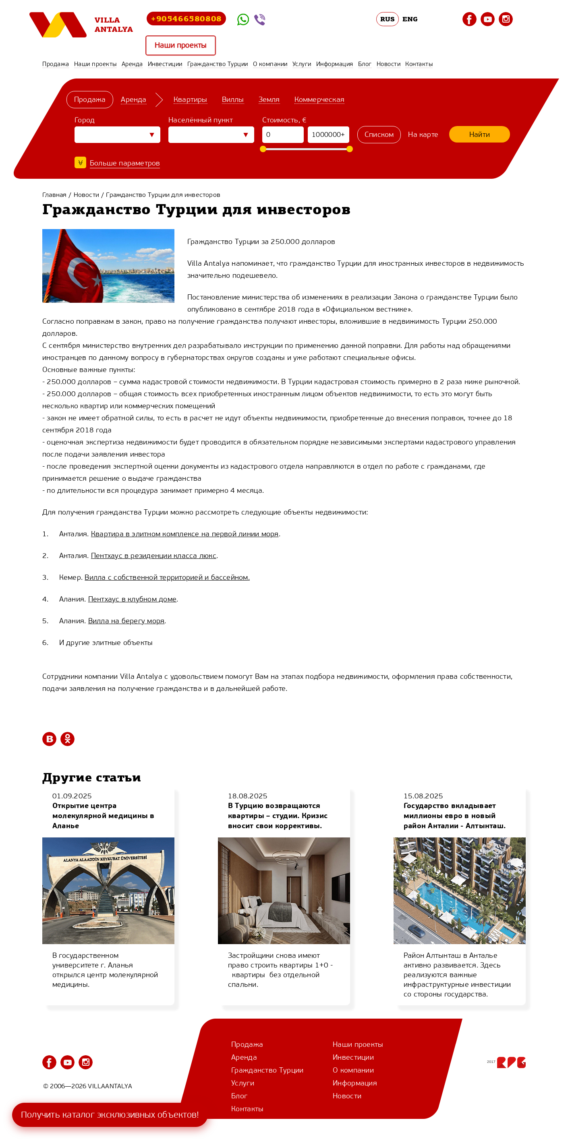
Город (85, 120)
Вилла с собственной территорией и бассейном (166, 577)
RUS (387, 18)
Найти (479, 134)
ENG (410, 18)
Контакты (419, 64)
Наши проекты (180, 45)
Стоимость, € (284, 120)
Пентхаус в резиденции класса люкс (153, 555)
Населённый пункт (200, 120)
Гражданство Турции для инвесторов (163, 194)
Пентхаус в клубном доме (132, 599)
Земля (269, 99)
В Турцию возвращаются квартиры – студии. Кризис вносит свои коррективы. (278, 815)
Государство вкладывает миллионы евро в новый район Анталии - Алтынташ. (455, 815)
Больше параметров (125, 163)
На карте (423, 134)
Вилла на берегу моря (126, 620)
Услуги (301, 64)
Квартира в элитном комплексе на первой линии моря (185, 533)
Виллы (233, 99)
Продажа (55, 64)
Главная (54, 194)
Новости (389, 64)
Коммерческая (319, 99)
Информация (334, 64)
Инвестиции (165, 64)
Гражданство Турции (217, 64)
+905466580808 (186, 18)
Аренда (132, 64)
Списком (379, 134)
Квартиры (190, 99)
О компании (270, 64)
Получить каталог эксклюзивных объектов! (110, 1115)
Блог (365, 64)
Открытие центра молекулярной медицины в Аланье (103, 815)
